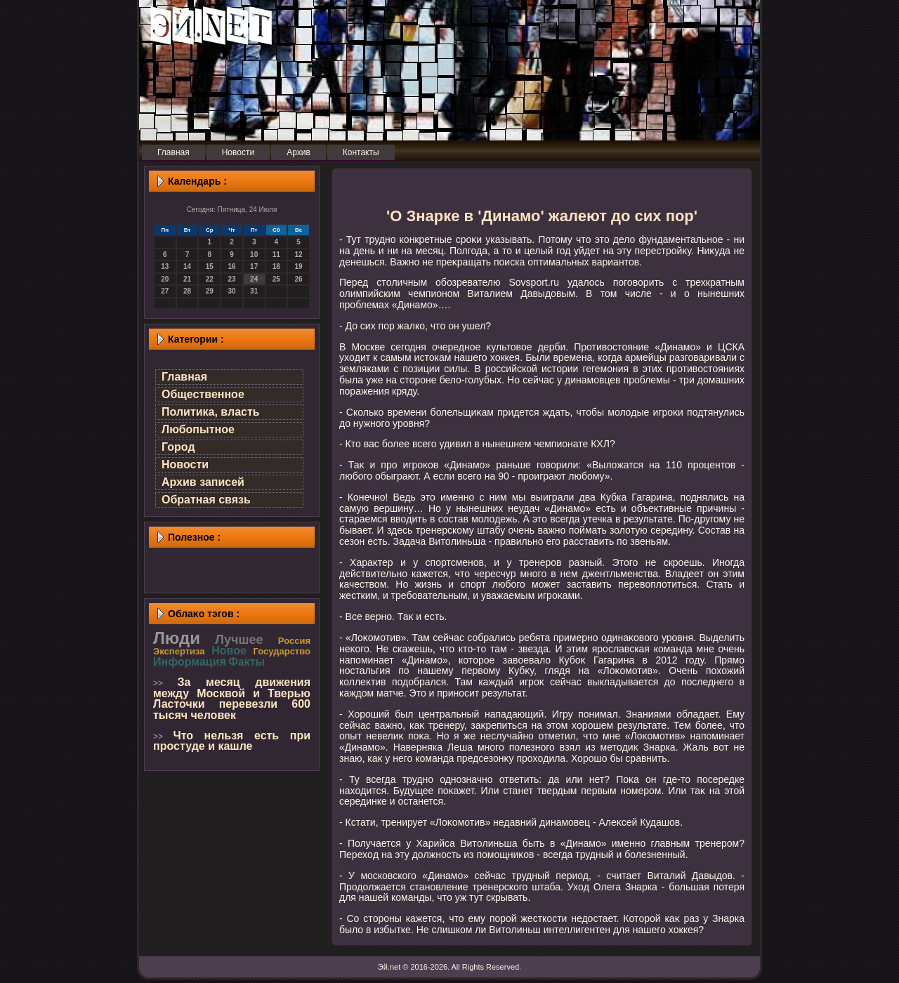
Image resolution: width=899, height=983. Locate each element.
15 (210, 266)
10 (254, 254)
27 (165, 291)
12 (299, 254)
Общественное (203, 394)
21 (187, 279)
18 (276, 266)
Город (178, 447)
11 (276, 254)
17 (254, 266)
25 (276, 279)
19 (299, 266)
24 (254, 279)
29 (210, 291)
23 (231, 279)
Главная (184, 377)
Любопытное (198, 429)
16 (231, 266)
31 (254, 291)
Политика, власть (211, 412)
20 (165, 279)
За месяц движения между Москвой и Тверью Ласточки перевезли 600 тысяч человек (231, 698)
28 (187, 291)
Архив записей (203, 482)
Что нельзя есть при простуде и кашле (231, 741)
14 (187, 266)
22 (210, 279)
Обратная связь (206, 500)
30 (231, 291)
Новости (185, 464)
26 (299, 279)
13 (165, 266)
